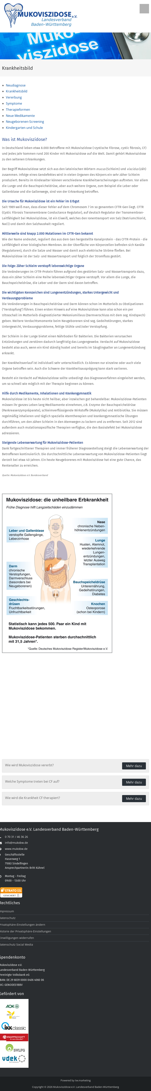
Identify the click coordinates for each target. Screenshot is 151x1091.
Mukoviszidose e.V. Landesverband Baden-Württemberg (86, 1087)
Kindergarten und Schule (24, 128)
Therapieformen (18, 109)
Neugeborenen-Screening (25, 121)
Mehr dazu (134, 766)
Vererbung (14, 97)
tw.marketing (83, 1080)
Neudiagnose (16, 85)
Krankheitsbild (16, 91)
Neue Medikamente (20, 115)
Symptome (14, 103)
